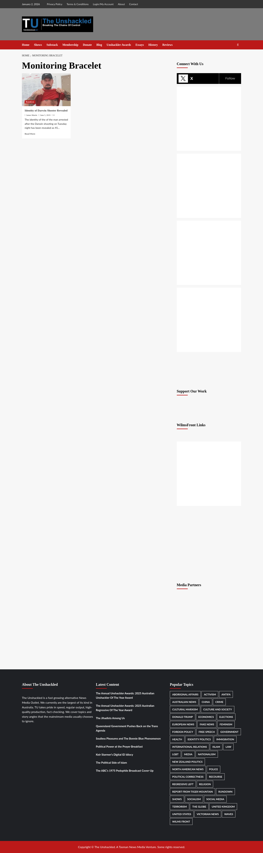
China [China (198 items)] (206, 701)
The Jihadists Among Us (110, 718)
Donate (87, 44)
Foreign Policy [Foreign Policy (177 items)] (182, 731)
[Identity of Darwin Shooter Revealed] (46, 89)
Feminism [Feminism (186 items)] (226, 724)
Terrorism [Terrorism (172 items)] (179, 806)
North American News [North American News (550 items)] (187, 769)
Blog (99, 44)
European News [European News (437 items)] (183, 724)
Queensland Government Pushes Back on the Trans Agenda (127, 728)
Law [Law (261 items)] (228, 746)
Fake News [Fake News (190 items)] (207, 724)
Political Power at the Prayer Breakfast (119, 746)
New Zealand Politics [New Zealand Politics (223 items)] (187, 761)
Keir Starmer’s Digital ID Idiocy (114, 754)
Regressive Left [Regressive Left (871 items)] (182, 784)
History (153, 44)
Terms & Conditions (78, 4)
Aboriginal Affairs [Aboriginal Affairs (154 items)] (185, 694)
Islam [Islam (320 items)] (216, 746)
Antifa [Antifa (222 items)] (226, 694)
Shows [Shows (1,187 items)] (177, 799)
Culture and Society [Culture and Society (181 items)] (217, 709)
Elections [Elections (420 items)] (226, 716)
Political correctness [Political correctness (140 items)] (187, 776)
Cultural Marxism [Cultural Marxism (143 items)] (185, 709)
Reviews (167, 44)
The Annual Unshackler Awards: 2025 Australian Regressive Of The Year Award (125, 708)
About (121, 4)
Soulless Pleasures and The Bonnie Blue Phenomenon (128, 738)
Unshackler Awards (119, 44)
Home (25, 44)
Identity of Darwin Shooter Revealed (46, 110)
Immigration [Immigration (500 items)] (225, 739)
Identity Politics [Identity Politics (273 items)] (199, 739)
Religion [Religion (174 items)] (205, 784)
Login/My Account (103, 4)
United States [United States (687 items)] (181, 814)
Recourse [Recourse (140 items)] (215, 776)
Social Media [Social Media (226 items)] (215, 799)
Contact (133, 4)
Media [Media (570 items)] (188, 754)
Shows (38, 44)
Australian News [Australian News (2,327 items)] (184, 701)
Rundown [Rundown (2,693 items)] (225, 791)
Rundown (30, 102)
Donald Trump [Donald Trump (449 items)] (182, 716)
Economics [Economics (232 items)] (206, 716)
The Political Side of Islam (111, 762)
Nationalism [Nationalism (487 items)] (207, 754)
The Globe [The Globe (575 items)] (199, 806)
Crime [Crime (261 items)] (219, 701)
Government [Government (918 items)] (229, 731)
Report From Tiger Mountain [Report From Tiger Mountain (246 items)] (192, 791)
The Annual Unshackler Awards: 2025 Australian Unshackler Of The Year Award (125, 695)
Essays (140, 44)
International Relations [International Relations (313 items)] (189, 746)
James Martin (31, 115)
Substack (52, 44)
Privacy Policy (54, 4)
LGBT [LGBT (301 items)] (175, 754)
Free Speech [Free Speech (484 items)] (207, 731)
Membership (70, 44)
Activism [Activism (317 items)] (210, 694)
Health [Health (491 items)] (177, 739)
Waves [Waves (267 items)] (228, 814)
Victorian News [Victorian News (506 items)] (208, 814)
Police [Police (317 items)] (213, 769)
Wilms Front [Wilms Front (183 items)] (181, 821)
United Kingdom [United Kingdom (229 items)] (223, 806)
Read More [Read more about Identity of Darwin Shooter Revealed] (30, 133)
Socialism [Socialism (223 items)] (194, 799)
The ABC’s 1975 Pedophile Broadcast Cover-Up (124, 770)
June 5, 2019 (45, 115)
